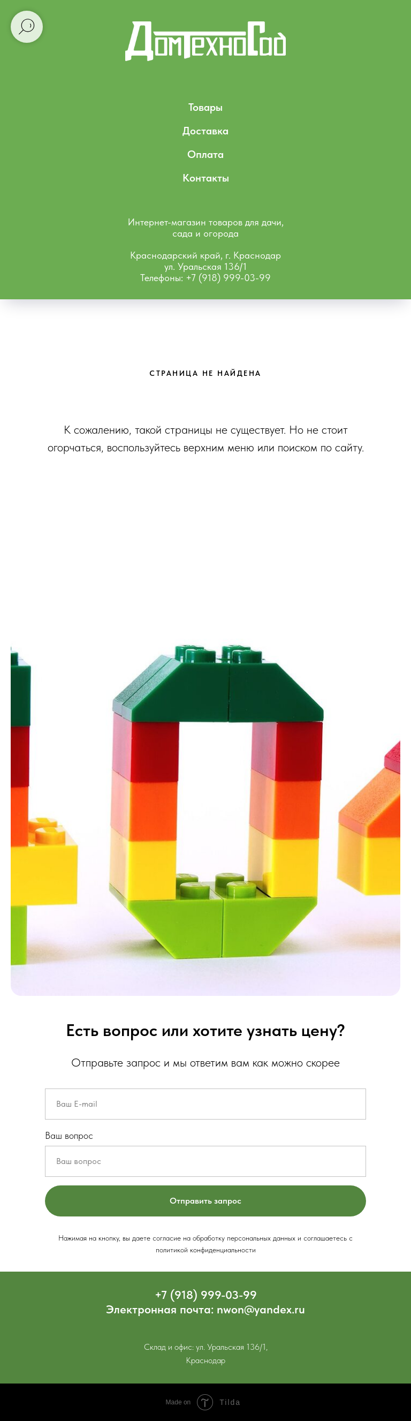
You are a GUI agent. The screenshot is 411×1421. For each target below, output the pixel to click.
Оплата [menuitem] (205, 154)
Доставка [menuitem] (205, 130)
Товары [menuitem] (205, 107)
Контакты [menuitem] (205, 177)
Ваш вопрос (69, 1135)
